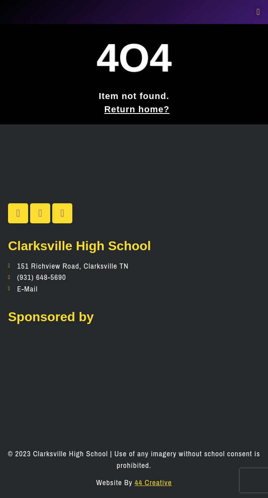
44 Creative (153, 482)
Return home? (137, 109)
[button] (258, 12)
